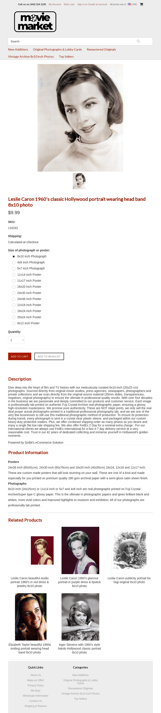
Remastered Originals (101, 49)
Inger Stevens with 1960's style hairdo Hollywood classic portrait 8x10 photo (79, 648)
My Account (55, 4)
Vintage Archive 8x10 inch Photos (31, 56)
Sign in (81, 4)
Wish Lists (69, 4)
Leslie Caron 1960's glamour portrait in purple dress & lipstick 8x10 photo (79, 582)
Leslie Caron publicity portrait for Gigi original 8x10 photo (129, 580)
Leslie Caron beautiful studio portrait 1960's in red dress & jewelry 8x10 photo (30, 582)
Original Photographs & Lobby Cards (57, 49)
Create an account (97, 4)
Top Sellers (66, 56)
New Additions (18, 49)
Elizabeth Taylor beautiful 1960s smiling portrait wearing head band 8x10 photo (30, 648)
